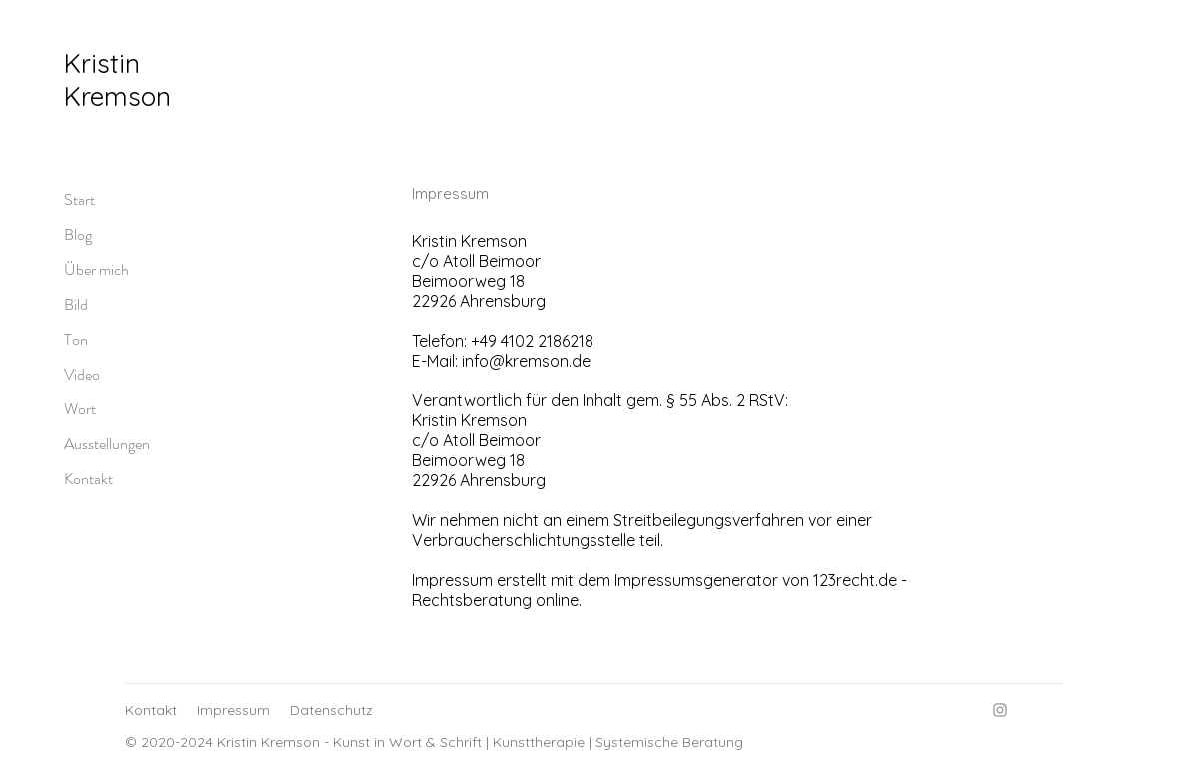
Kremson (117, 96)
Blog (78, 234)
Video (82, 374)
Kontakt (88, 478)
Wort (80, 408)
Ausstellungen (107, 443)
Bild (76, 304)
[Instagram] (1000, 710)
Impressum (233, 710)
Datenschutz (331, 710)
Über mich (96, 269)
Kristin (102, 63)
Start (79, 199)
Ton (76, 339)
